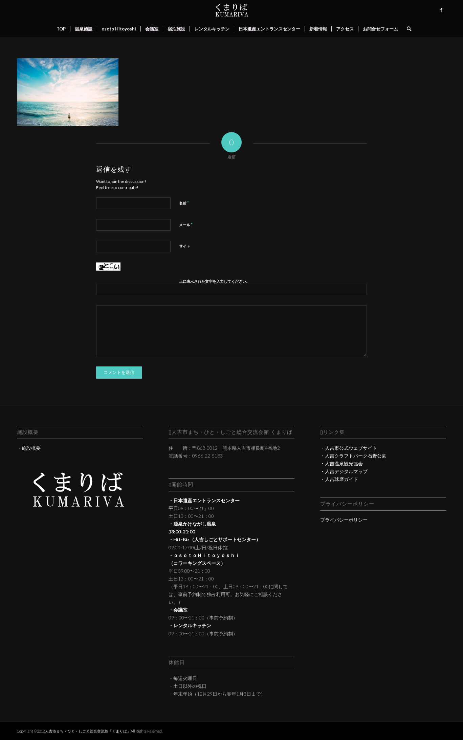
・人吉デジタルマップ (344, 471)
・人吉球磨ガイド (339, 479)
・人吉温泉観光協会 (341, 463)
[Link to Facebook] (441, 10)
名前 (184, 203)
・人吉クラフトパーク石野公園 (353, 456)
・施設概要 (29, 448)
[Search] (406, 28)
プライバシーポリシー (344, 520)
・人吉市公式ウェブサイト (348, 448)
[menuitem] (61, 28)
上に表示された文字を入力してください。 (214, 281)
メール (186, 224)
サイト (184, 246)
